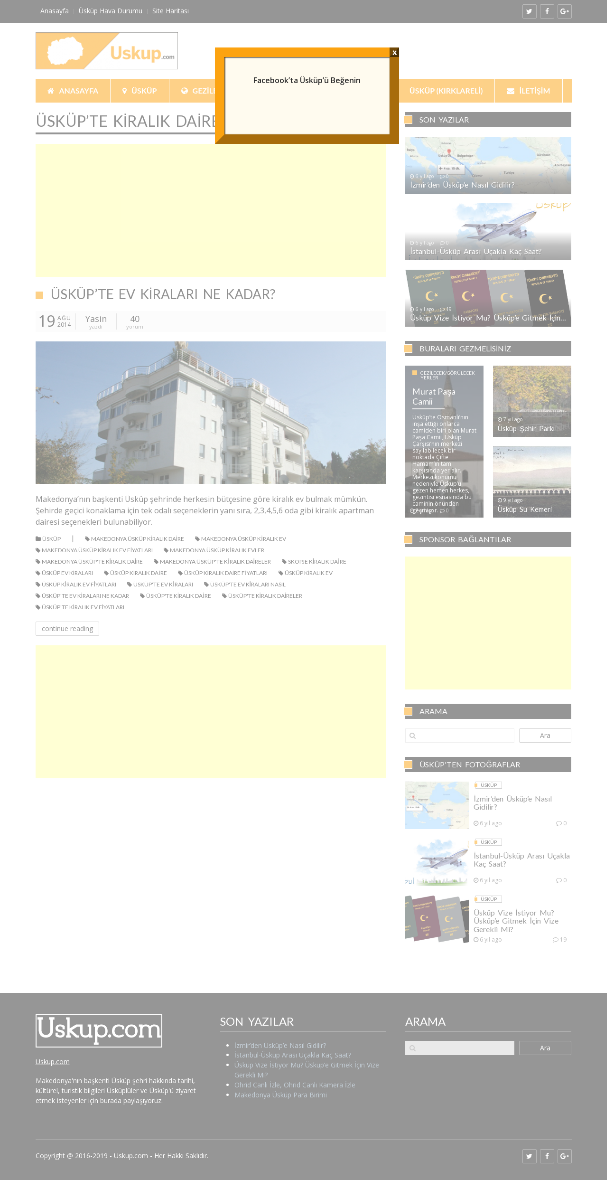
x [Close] (394, 52)
